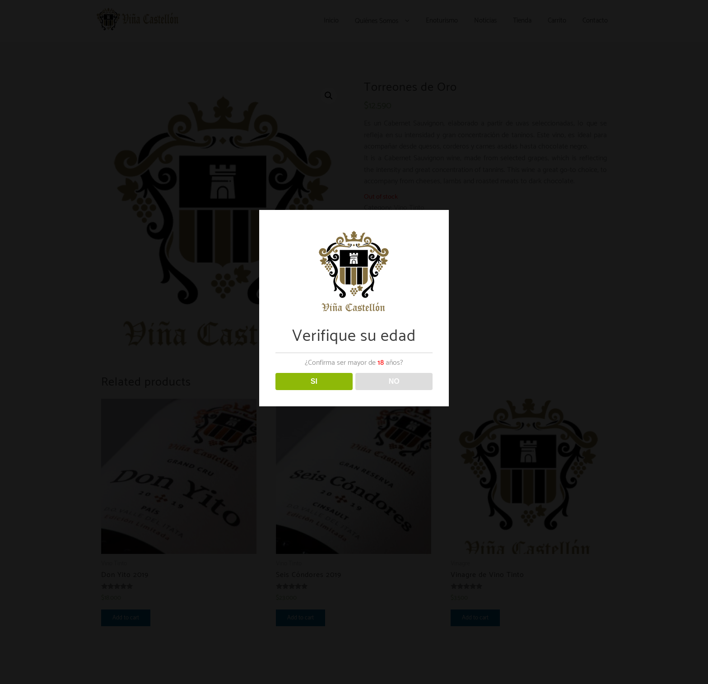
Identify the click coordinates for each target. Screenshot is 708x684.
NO (394, 381)
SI (314, 381)
